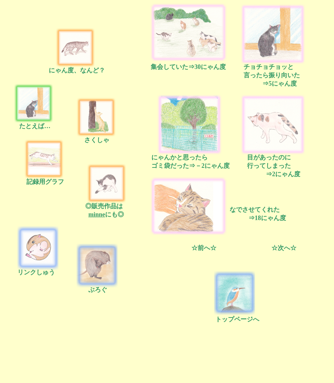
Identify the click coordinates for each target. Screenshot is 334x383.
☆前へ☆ (203, 247)
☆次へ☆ (283, 247)
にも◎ (104, 214)
